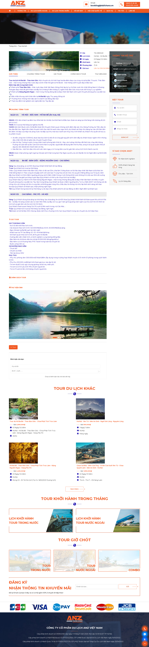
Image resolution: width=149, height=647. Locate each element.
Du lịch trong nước (60, 11)
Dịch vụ (110, 11)
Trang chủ (10, 11)
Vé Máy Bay (78, 11)
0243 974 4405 (132, 5)
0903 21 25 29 (131, 3)
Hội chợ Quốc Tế (95, 11)
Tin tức (121, 11)
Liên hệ (132, 11)
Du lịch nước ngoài (39, 11)
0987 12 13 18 (91, 614)
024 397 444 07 (88, 619)
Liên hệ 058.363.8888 (65, 68)
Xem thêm (74, 449)
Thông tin (21, 11)
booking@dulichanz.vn (102, 5)
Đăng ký (124, 137)
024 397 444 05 (111, 614)
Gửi (127, 547)
